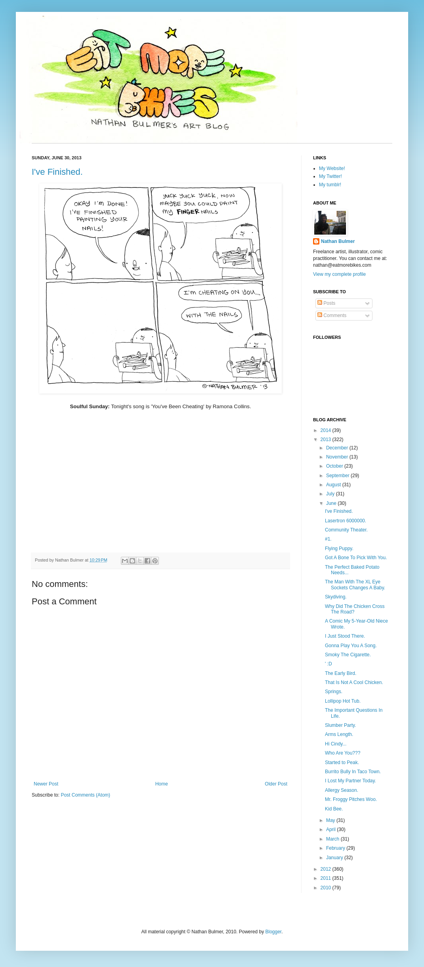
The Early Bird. (340, 673)
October (335, 466)
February (336, 848)
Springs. (333, 691)
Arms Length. (339, 734)
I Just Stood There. (345, 636)
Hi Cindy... (335, 744)
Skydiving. (336, 597)
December (338, 448)
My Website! (332, 168)
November (338, 457)
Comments (331, 315)
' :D (328, 664)
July (331, 494)
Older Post (276, 784)
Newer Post (46, 784)
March (333, 839)
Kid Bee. (334, 809)
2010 (326, 888)
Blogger (273, 932)
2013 (326, 439)
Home (161, 784)
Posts (326, 303)
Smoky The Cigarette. (348, 654)
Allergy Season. (341, 790)
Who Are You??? (342, 753)
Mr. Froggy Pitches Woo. (351, 799)
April (331, 829)
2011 (326, 878)
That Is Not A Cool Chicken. (354, 682)
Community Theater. (346, 530)
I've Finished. (57, 172)
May (331, 820)
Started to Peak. (342, 762)
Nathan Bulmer (338, 241)
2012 (326, 869)
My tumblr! (330, 184)
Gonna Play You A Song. (351, 645)
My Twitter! (330, 176)
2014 (326, 430)
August (334, 484)
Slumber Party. (340, 725)
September (338, 475)
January (335, 857)
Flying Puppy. (339, 548)
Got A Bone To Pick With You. (356, 557)
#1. (328, 539)
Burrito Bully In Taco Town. (353, 771)
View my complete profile (339, 274)
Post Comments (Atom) (85, 795)
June (332, 503)
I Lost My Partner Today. (350, 781)
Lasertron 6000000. (345, 521)
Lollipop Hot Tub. (343, 701)
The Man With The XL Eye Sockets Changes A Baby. (355, 584)
